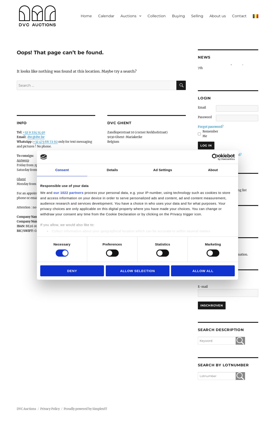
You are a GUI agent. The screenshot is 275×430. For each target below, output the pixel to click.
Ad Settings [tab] (162, 170)
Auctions (128, 16)
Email (202, 107)
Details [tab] (112, 170)
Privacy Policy (50, 409)
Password (205, 117)
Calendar (106, 16)
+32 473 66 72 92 (45, 142)
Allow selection (137, 271)
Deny (72, 271)
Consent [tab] (62, 170)
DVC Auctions (26, 409)
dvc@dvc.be (36, 137)
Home (86, 16)
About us (217, 16)
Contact (239, 16)
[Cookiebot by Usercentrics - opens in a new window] (215, 156)
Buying (178, 16)
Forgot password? (210, 127)
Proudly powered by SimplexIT (85, 409)
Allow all (202, 271)
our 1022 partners (68, 193)
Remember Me (210, 134)
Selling (197, 16)
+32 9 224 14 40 (34, 132)
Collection (157, 16)
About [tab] (213, 170)
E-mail (203, 287)
